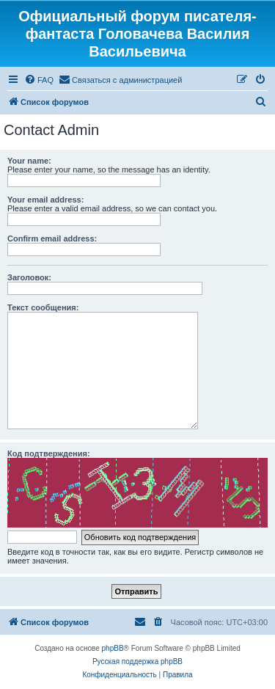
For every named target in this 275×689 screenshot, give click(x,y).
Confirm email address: (52, 238)
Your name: (29, 160)
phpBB (113, 648)
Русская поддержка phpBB (137, 661)
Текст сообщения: (42, 307)
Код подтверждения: (48, 453)
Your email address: (45, 199)
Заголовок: (29, 277)
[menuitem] (39, 80)
